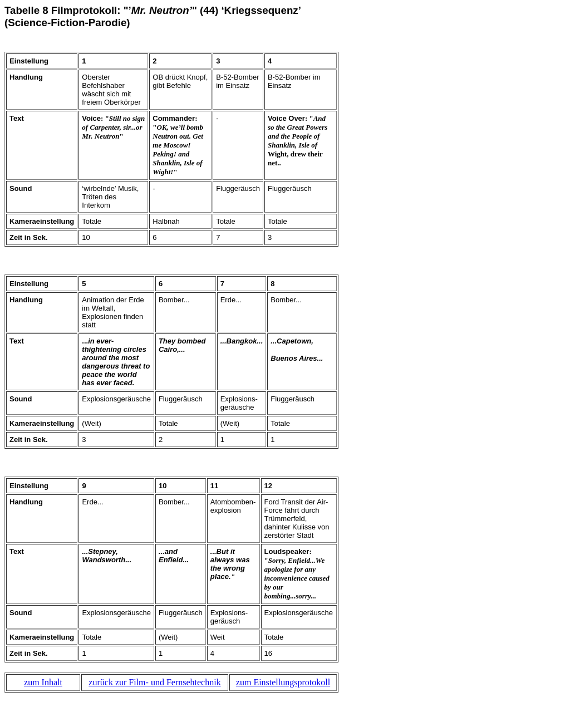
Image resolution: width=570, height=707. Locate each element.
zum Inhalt (43, 682)
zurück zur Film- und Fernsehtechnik (154, 682)
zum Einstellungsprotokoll (283, 682)
